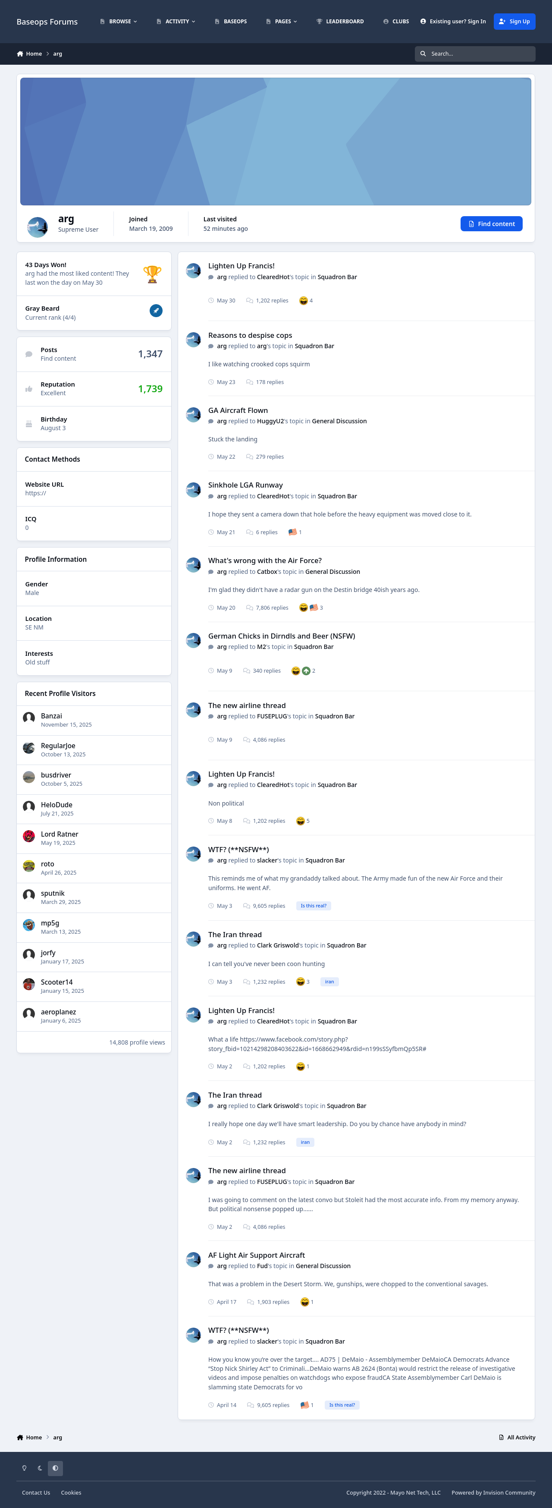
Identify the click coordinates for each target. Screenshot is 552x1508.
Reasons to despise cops (250, 335)
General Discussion (339, 421)
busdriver (56, 775)
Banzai (51, 716)
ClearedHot (273, 277)
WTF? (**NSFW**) (238, 849)
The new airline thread (247, 705)
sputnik (53, 893)
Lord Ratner (59, 834)
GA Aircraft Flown (238, 410)
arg (222, 277)
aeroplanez (58, 1012)
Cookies (71, 1492)
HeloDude (56, 804)
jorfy (48, 952)
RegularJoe (58, 745)
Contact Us (36, 1492)
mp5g (50, 923)
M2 (261, 646)
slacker (267, 860)
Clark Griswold (278, 945)
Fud (262, 1266)
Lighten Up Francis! (241, 266)
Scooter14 (57, 982)
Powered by (493, 1492)
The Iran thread (235, 934)
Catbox (267, 571)
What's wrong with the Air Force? (265, 560)
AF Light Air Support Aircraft (256, 1255)
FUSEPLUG (272, 716)
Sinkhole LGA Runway (245, 485)
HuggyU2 (270, 421)
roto (47, 864)
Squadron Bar (338, 277)
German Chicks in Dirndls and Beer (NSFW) (281, 636)
